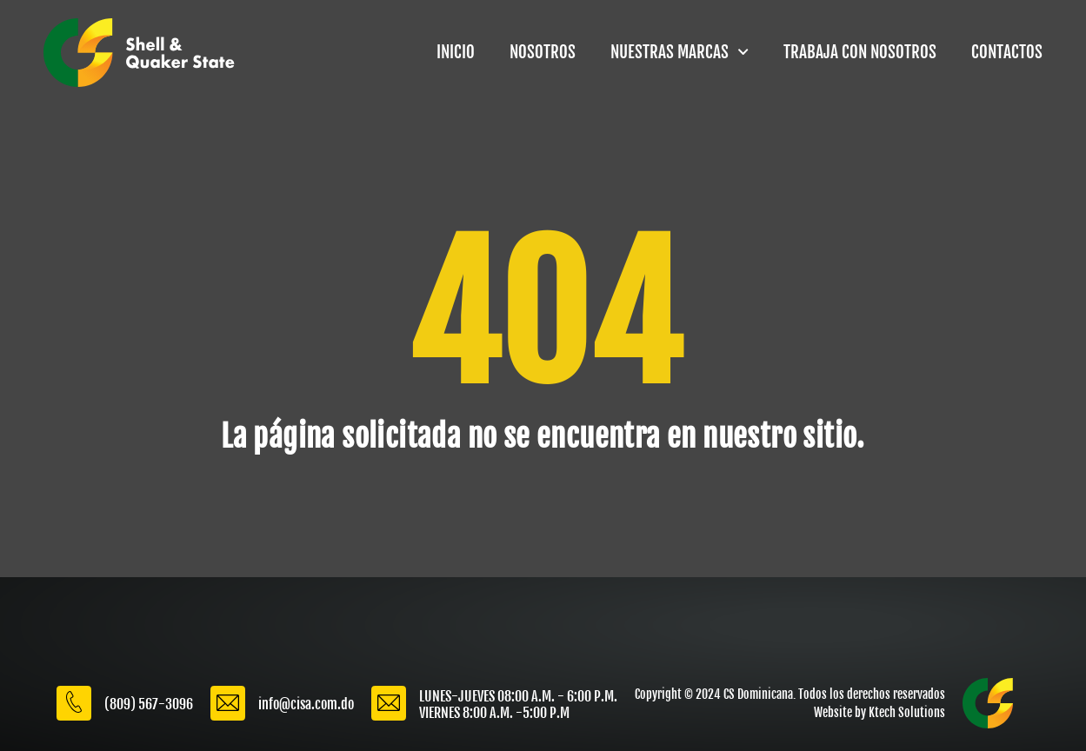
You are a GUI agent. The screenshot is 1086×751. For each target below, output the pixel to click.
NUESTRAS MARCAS (679, 51)
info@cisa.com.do (306, 704)
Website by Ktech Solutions (879, 712)
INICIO (455, 52)
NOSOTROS (543, 52)
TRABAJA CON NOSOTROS (859, 52)
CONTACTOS (1007, 52)
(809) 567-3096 (148, 704)
